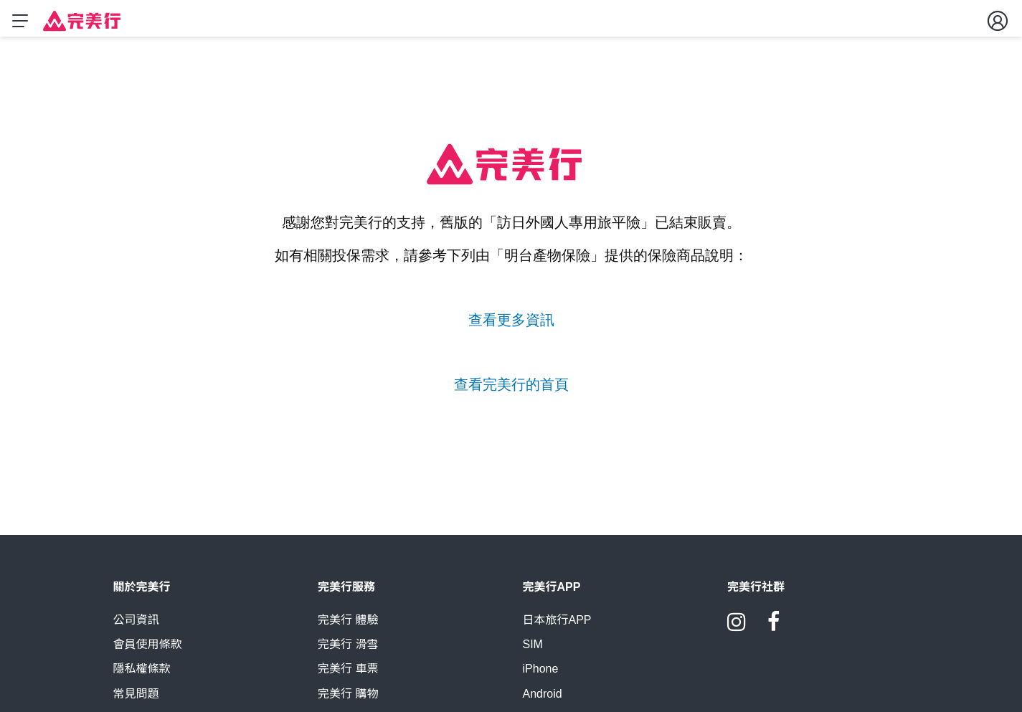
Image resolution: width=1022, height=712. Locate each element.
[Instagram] (736, 633)
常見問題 (136, 700)
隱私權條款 (142, 675)
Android (542, 700)
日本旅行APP (557, 626)
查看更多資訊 (511, 320)
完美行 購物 (348, 700)
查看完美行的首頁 (511, 384)
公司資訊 (136, 626)
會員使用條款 (147, 651)
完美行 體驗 (348, 626)
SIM (533, 651)
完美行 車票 (348, 675)
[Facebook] (773, 633)
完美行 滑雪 (348, 651)
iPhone (541, 675)
